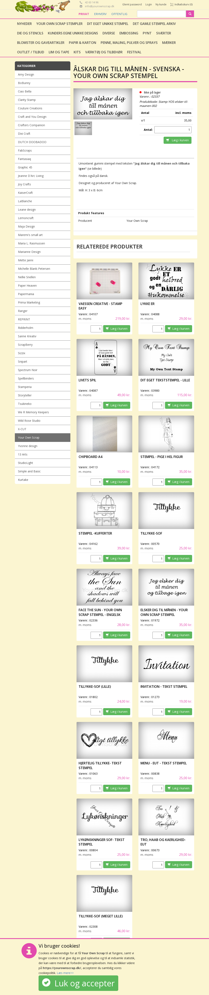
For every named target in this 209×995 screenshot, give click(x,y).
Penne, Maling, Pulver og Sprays (129, 42)
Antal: (149, 130)
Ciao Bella (24, 91)
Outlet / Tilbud (30, 52)
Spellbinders (26, 378)
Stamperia (25, 387)
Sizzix (21, 353)
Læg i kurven (177, 140)
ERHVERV (100, 14)
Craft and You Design (32, 117)
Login (148, 4)
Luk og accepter (78, 983)
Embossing (128, 33)
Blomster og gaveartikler (40, 42)
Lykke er (148, 303)
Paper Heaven (27, 285)
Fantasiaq (24, 159)
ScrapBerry (25, 345)
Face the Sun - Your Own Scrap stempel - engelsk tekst (100, 615)
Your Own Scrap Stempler (59, 23)
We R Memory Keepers (33, 412)
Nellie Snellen (27, 277)
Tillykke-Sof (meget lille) (101, 916)
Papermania (26, 294)
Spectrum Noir (27, 370)
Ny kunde (161, 4)
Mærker (169, 42)
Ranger (22, 311)
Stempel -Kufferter (95, 533)
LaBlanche (25, 201)
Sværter (163, 33)
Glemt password (132, 4)
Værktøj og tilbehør (104, 52)
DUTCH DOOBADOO (32, 142)
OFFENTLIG (119, 14)
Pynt (147, 33)
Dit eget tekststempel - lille (165, 380)
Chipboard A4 (90, 456)
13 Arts (22, 454)
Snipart (22, 361)
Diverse (109, 33)
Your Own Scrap (28, 437)
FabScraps (25, 150)
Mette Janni (25, 260)
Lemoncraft (26, 218)
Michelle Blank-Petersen (34, 269)
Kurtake (23, 480)
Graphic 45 (25, 167)
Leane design (27, 209)
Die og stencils (30, 33)
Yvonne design (27, 446)
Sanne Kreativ (27, 336)
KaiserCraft (25, 193)
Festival (134, 52)
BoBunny (24, 83)
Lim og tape (59, 52)
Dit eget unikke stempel (107, 23)
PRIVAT (84, 14)
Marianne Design (29, 252)
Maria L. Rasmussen (31, 243)
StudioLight (25, 463)
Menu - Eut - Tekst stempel (164, 763)
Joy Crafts (24, 184)
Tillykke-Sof (151, 533)
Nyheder (24, 23)
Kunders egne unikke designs (73, 33)
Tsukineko (25, 404)
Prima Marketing (29, 302)
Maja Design (26, 226)
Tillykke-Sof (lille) (95, 686)
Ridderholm (25, 328)
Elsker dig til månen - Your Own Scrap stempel (164, 612)
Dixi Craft (24, 133)
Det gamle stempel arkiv (154, 23)
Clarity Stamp (27, 100)
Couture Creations (30, 108)
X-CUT (22, 429)
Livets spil (87, 380)
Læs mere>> (65, 973)
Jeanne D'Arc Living (31, 176)
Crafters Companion (31, 125)
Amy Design (26, 74)
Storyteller (25, 395)
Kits (77, 52)
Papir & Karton (82, 42)
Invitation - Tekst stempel (164, 686)
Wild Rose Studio (29, 421)
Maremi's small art (30, 235)
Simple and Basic (29, 471)
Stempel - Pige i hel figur (162, 456)
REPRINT (24, 319)
